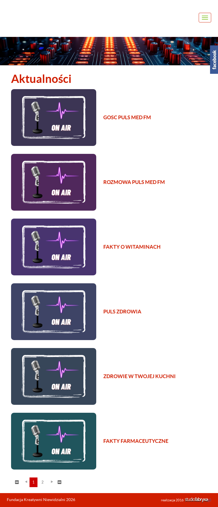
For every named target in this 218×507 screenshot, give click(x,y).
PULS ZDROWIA (122, 312)
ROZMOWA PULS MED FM (134, 182)
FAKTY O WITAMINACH (132, 247)
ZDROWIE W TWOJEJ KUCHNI (139, 376)
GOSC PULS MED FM (127, 117)
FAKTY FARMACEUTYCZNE (135, 441)
